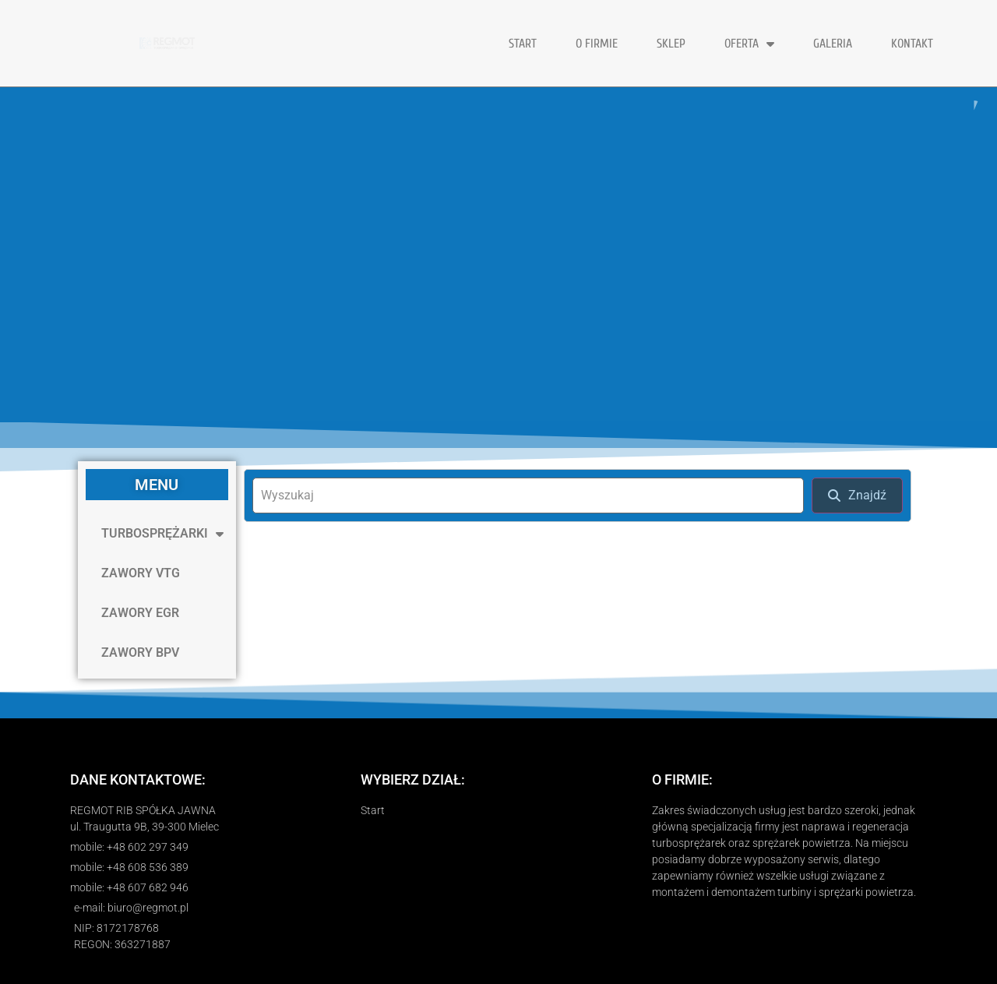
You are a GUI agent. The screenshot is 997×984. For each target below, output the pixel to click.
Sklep (671, 44)
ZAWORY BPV (140, 652)
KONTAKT (912, 44)
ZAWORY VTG (140, 573)
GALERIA (832, 44)
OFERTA (749, 44)
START (523, 44)
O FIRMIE (597, 44)
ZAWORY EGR (140, 612)
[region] (498, 254)
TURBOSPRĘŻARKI (162, 534)
